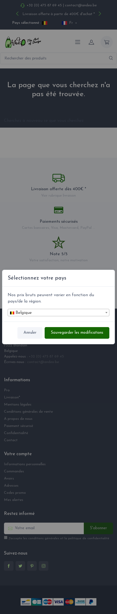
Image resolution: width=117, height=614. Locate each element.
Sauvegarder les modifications (77, 333)
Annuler (30, 333)
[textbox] (58, 313)
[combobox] (58, 312)
